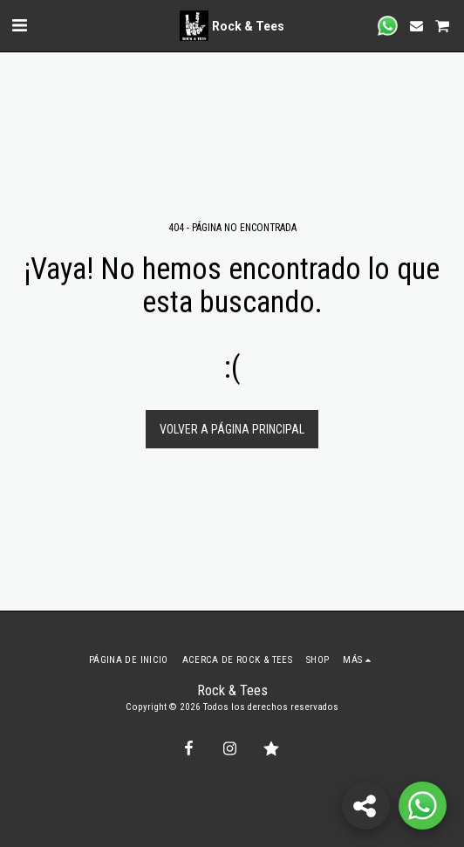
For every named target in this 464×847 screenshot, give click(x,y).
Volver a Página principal (232, 429)
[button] (19, 25)
